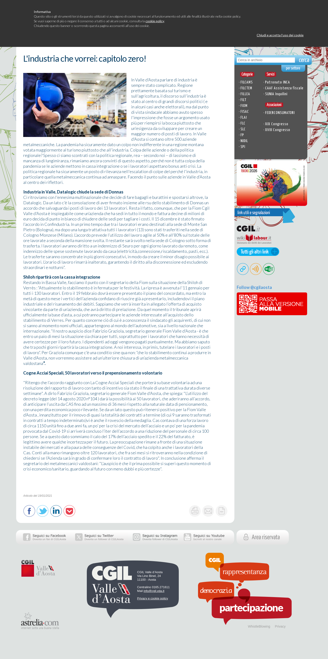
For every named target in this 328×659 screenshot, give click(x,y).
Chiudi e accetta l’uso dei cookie (280, 35)
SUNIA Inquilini (276, 94)
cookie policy (154, 21)
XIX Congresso (276, 124)
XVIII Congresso (277, 130)
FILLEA (245, 94)
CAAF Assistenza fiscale (284, 88)
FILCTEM (246, 88)
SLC (243, 129)
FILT (243, 100)
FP (242, 135)
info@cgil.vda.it (154, 591)
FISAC (244, 112)
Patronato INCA (277, 82)
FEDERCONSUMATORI (280, 113)
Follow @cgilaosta (254, 287)
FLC (242, 123)
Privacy (280, 626)
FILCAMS (246, 82)
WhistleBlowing (259, 626)
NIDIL (244, 141)
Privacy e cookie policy (152, 598)
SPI (242, 147)
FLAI (243, 118)
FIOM (244, 106)
